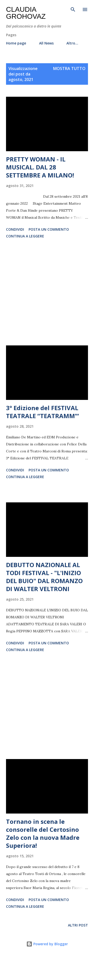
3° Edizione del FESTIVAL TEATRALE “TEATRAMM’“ (42, 412)
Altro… (72, 43)
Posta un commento (49, 229)
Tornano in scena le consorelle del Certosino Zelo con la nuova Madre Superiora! (42, 833)
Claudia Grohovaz (26, 12)
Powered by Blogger (47, 944)
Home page (16, 43)
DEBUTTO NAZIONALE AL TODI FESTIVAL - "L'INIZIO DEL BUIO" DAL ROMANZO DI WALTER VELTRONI (44, 577)
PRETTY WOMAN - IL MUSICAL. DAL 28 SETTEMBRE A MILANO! (40, 167)
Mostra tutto (69, 68)
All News (46, 43)
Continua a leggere (25, 236)
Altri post (78, 925)
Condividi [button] (15, 229)
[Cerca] (73, 9)
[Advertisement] (47, 293)
